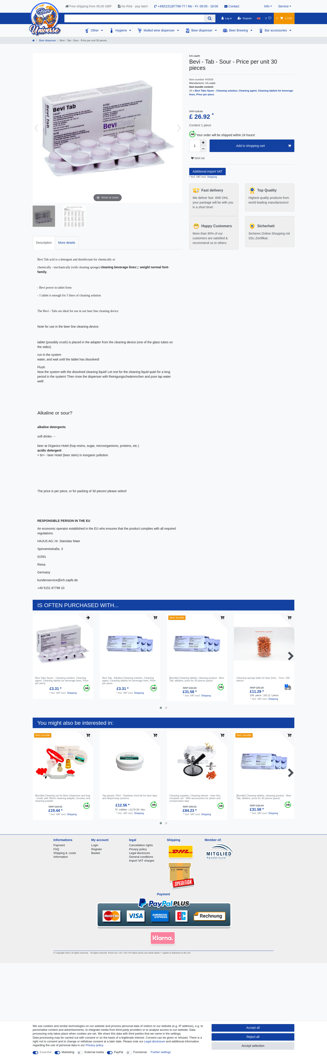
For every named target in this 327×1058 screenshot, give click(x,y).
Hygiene (121, 30)
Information (60, 856)
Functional (140, 1052)
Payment (59, 845)
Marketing (68, 1052)
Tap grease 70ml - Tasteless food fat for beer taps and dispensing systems (129, 797)
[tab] (44, 242)
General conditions (141, 856)
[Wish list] (268, 18)
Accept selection (253, 1046)
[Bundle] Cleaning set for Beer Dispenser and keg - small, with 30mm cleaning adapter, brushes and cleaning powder (62, 798)
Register (96, 849)
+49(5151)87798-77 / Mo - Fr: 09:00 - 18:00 (186, 6)
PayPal (118, 1052)
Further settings (161, 1052)
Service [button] (283, 6)
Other (95, 30)
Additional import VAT (207, 171)
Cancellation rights (141, 845)
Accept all (253, 1027)
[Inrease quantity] (203, 143)
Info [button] (266, 6)
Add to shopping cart (263, 146)
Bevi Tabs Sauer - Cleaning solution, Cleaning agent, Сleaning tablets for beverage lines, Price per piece (61, 681)
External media (94, 1052)
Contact (231, 6)
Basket (95, 853)
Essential (46, 1052)
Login (94, 845)
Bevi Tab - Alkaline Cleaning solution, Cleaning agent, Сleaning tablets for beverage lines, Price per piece (128, 681)
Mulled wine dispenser (159, 30)
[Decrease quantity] (203, 149)
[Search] (209, 18)
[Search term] (134, 18)
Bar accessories (276, 30)
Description (44, 242)
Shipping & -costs (64, 853)
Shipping (211, 176)
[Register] (245, 18)
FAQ (56, 849)
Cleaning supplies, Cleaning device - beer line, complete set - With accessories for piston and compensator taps (195, 798)
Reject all (252, 1037)
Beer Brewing (239, 30)
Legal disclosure (139, 853)
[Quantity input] (194, 146)
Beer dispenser (202, 30)
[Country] (259, 18)
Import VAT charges (141, 860)
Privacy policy (138, 849)
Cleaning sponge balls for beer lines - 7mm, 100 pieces (263, 679)
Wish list (198, 158)
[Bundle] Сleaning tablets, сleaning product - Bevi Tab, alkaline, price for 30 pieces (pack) (196, 679)
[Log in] (226, 18)
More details (66, 242)
